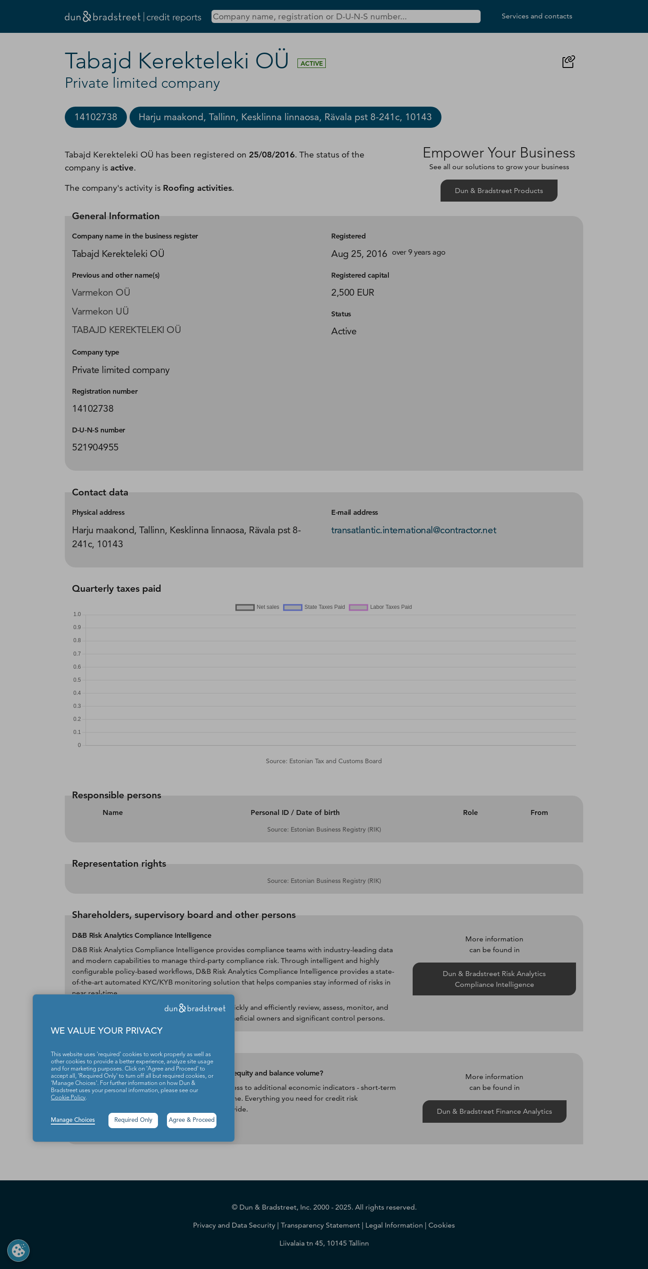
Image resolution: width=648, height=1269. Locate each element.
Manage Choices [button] (73, 1120)
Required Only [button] (133, 1120)
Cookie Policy (68, 1098)
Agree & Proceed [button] (192, 1120)
